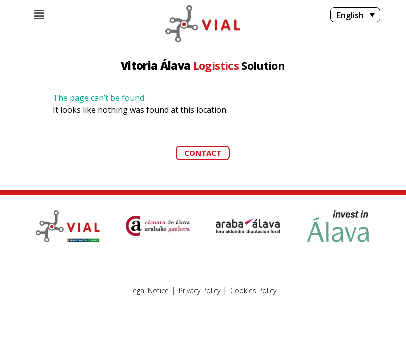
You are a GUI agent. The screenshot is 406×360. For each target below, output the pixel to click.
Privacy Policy (199, 291)
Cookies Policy (253, 291)
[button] (203, 153)
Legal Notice (149, 291)
